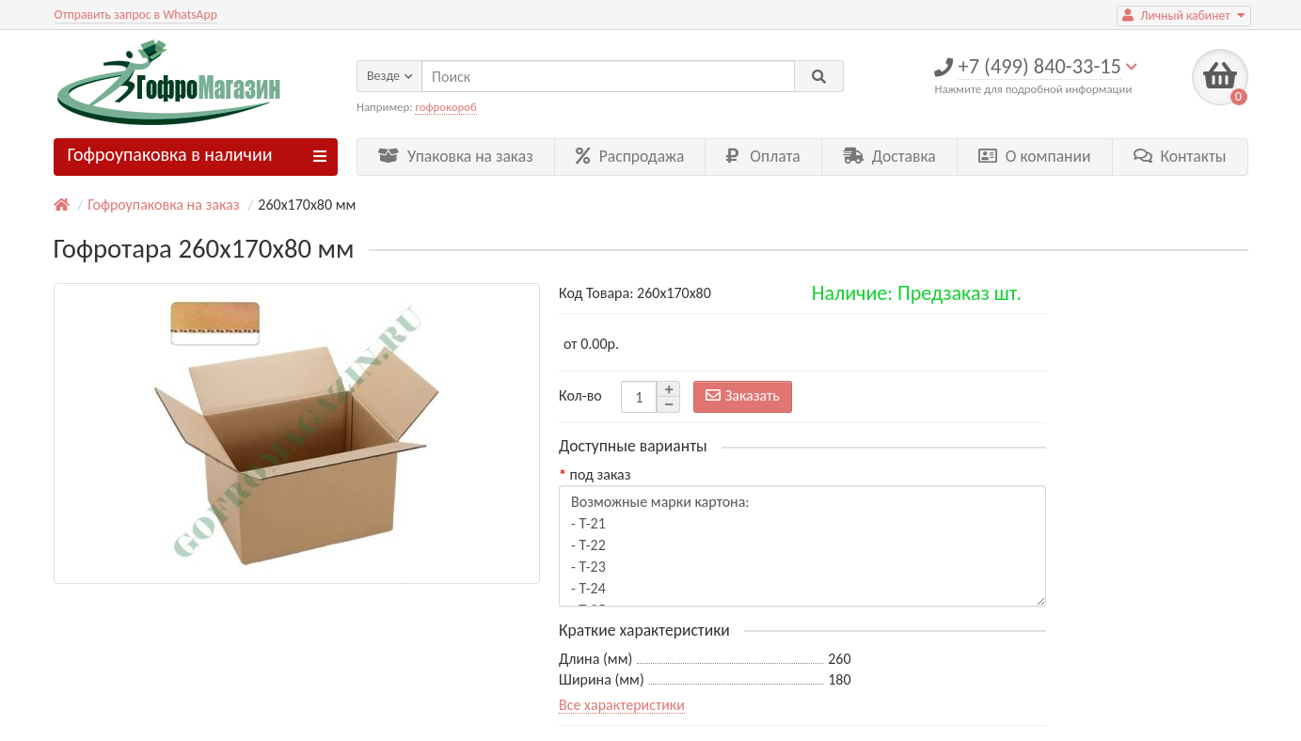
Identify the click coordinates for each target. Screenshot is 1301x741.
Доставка (889, 156)
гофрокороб (445, 107)
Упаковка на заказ (455, 156)
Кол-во (580, 395)
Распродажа (630, 156)
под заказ (600, 474)
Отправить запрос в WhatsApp (136, 15)
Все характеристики (622, 705)
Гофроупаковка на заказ (163, 204)
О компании (1034, 156)
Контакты (1180, 156)
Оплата (763, 156)
